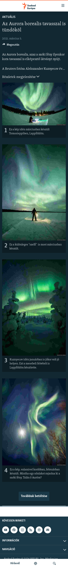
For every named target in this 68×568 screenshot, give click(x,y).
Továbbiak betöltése (34, 496)
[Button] (10, 45)
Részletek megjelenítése (20, 76)
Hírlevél (15, 563)
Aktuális (8, 17)
